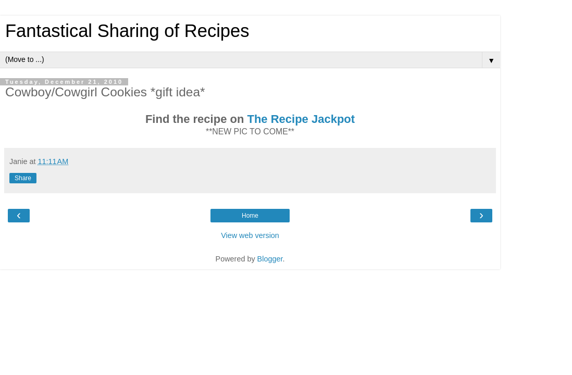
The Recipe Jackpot (301, 119)
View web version (250, 235)
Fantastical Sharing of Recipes (127, 31)
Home (250, 215)
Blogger (270, 259)
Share (23, 178)
